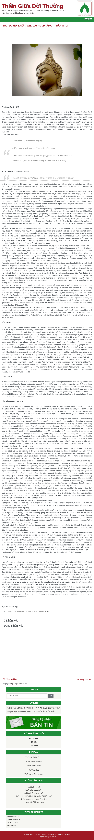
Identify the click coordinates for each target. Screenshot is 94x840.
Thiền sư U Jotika (34, 766)
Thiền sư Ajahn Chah (33, 757)
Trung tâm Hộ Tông (15, 819)
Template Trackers (63, 834)
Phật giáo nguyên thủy (20, 611)
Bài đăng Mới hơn (10, 679)
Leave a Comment (44, 611)
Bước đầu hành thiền (33, 790)
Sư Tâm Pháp (12, 822)
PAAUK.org (11, 825)
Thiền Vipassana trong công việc (34, 799)
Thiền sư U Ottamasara (34, 774)
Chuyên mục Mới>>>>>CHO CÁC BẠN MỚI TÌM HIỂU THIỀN (31, 711)
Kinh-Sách (10, 611)
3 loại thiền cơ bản (34, 787)
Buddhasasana (13, 816)
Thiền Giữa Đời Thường (32, 6)
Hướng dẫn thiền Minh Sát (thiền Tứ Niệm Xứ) (34, 796)
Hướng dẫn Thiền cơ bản (34, 802)
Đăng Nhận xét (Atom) (18, 684)
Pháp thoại (33, 738)
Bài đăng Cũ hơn (84, 680)
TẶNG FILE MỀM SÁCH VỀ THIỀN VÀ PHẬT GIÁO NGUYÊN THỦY (33, 708)
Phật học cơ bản (33, 611)
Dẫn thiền (34, 746)
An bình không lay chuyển (34, 793)
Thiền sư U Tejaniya (33, 761)
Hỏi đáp (33, 742)
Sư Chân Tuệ (34, 770)
